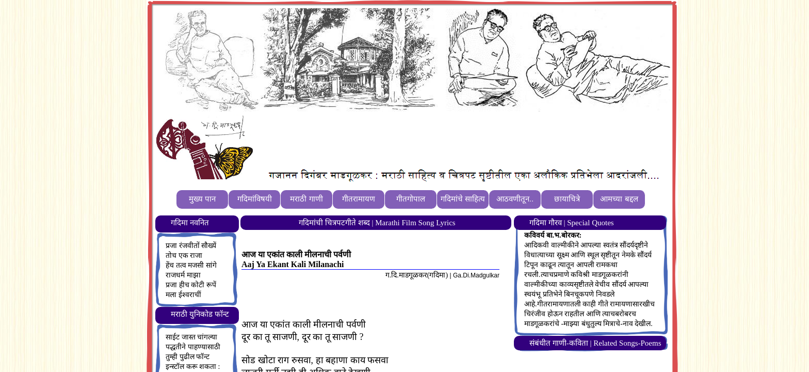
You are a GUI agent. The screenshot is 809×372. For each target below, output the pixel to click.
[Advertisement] (445, 140)
